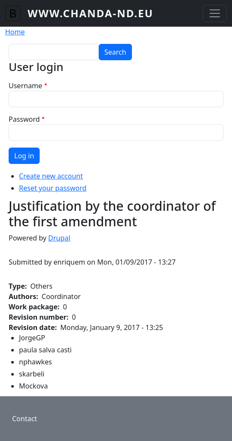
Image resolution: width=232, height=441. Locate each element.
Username (25, 85)
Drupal (59, 238)
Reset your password (53, 188)
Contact (24, 418)
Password (24, 119)
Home (15, 32)
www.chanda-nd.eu (91, 13)
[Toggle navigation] (215, 13)
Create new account (51, 176)
